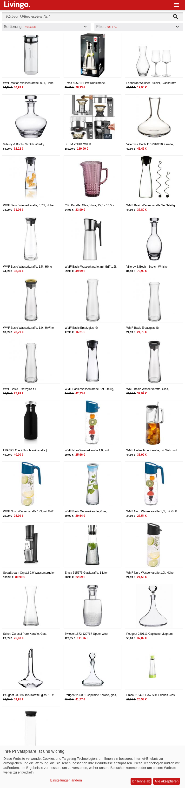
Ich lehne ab (141, 781)
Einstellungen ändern (66, 780)
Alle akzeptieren (167, 781)
